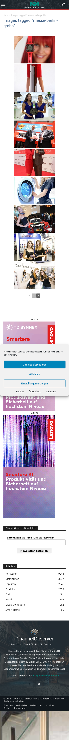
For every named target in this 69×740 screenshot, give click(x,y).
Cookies (20, 391)
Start (5, 15)
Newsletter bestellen (34, 550)
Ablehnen (34, 374)
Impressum (51, 391)
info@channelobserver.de (46, 675)
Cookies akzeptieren (34, 364)
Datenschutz (35, 391)
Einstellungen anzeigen (34, 383)
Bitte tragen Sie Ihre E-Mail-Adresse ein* (30, 537)
